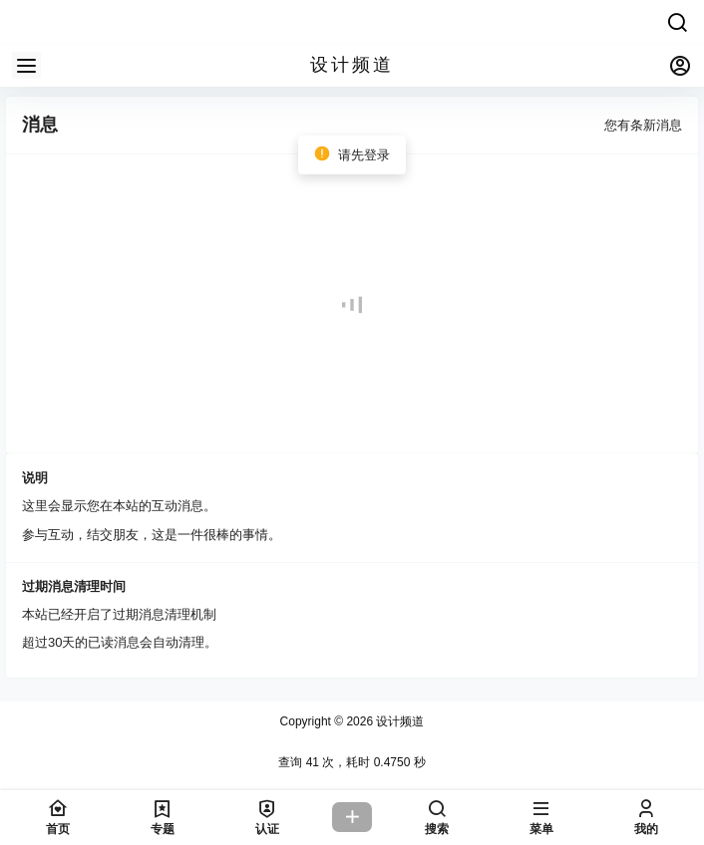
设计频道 (398, 721)
